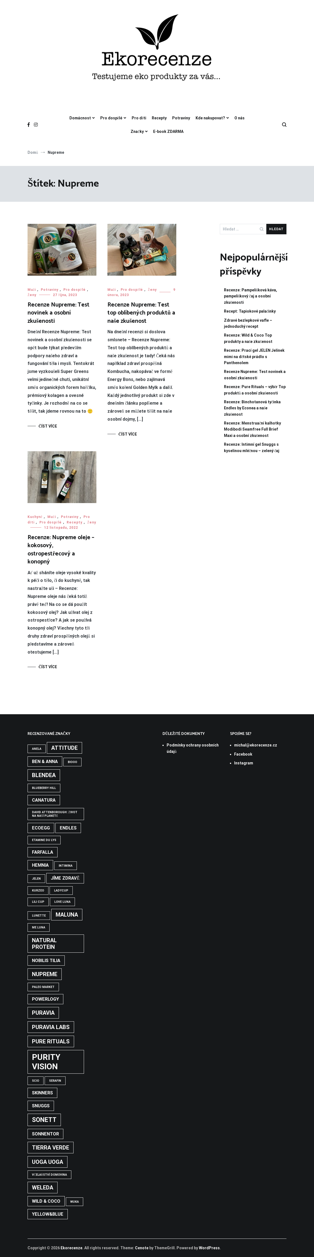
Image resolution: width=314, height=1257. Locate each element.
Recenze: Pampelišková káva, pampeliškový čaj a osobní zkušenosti (250, 296)
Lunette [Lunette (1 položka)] (39, 915)
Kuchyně (35, 517)
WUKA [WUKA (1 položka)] (74, 1202)
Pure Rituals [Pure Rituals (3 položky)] (51, 1041)
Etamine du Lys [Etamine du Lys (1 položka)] (44, 840)
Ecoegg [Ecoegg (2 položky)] (41, 828)
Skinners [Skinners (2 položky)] (42, 1092)
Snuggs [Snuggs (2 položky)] (41, 1105)
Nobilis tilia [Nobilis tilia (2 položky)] (46, 960)
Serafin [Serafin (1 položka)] (55, 1081)
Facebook (243, 754)
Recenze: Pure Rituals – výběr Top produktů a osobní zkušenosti (255, 390)
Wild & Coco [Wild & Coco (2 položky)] (46, 1201)
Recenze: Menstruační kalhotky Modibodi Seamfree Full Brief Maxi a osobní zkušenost (252, 429)
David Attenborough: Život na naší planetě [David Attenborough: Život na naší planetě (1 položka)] (54, 814)
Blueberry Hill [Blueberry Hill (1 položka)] (44, 788)
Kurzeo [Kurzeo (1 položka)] (38, 890)
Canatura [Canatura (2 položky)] (44, 800)
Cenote (141, 1248)
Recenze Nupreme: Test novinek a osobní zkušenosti (59, 313)
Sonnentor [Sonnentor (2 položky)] (45, 1134)
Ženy (32, 295)
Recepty (159, 118)
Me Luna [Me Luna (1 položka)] (38, 927)
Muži (32, 290)
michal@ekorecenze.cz (255, 745)
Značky (137, 131)
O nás (239, 118)
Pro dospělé (111, 118)
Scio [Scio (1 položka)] (35, 1081)
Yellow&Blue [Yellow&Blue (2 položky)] (47, 1214)
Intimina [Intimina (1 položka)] (65, 865)
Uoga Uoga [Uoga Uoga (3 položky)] (47, 1162)
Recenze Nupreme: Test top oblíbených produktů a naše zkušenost (141, 313)
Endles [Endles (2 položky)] (68, 828)
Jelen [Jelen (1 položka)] (36, 878)
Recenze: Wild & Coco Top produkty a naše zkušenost (248, 338)
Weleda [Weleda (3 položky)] (42, 1187)
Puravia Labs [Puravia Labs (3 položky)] (51, 1027)
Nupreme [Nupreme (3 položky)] (44, 974)
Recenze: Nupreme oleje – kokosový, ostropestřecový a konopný (61, 549)
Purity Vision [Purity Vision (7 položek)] (46, 1061)
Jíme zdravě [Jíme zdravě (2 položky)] (65, 878)
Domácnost (80, 118)
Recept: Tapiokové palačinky (250, 311)
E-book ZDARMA (168, 131)
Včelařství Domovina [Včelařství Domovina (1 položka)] (49, 1175)
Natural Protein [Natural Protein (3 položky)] (44, 943)
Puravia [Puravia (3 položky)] (43, 1012)
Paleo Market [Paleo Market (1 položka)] (43, 987)
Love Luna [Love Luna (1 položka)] (62, 902)
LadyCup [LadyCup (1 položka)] (61, 890)
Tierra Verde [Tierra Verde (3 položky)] (50, 1147)
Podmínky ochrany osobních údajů (193, 748)
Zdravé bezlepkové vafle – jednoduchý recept (248, 323)
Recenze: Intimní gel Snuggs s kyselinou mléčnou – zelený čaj (251, 447)
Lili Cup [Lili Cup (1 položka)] (38, 902)
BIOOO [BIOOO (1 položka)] (72, 762)
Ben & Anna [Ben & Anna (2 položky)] (45, 761)
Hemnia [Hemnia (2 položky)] (40, 865)
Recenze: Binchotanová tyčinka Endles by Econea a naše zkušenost (252, 408)
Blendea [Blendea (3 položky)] (44, 775)
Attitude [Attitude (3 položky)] (64, 748)
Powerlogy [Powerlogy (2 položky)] (45, 999)
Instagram (243, 763)
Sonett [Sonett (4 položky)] (44, 1120)
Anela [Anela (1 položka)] (36, 749)
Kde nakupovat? (210, 118)
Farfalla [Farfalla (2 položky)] (42, 852)
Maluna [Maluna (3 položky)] (67, 914)
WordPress (209, 1248)
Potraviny (181, 118)
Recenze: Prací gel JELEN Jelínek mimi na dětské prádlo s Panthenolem (254, 356)
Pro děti (139, 118)
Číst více (48, 426)
